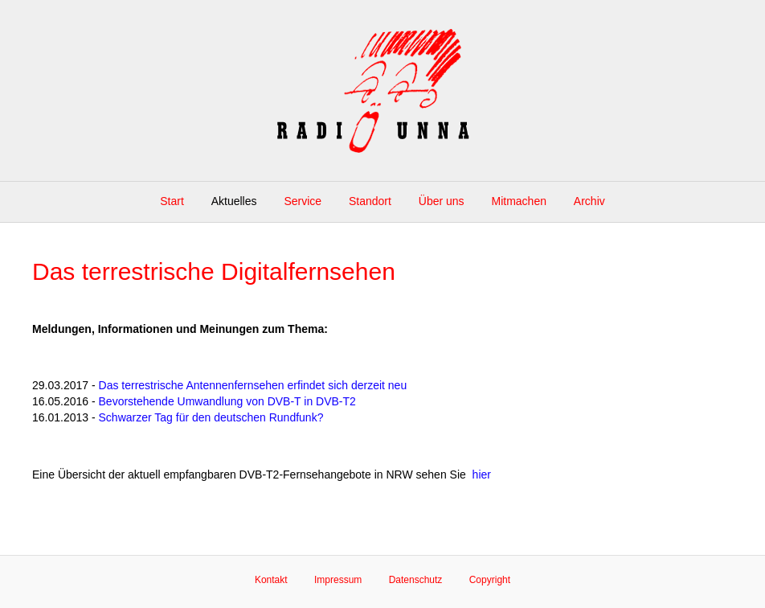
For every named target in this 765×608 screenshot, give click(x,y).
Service (302, 201)
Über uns (441, 201)
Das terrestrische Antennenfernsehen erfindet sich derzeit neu (253, 385)
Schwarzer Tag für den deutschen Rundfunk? (211, 417)
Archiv (589, 201)
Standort (370, 201)
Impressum (338, 579)
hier (481, 474)
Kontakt (271, 579)
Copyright (489, 579)
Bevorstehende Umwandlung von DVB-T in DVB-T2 (227, 401)
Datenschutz (416, 579)
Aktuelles (234, 201)
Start (172, 201)
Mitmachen (519, 201)
